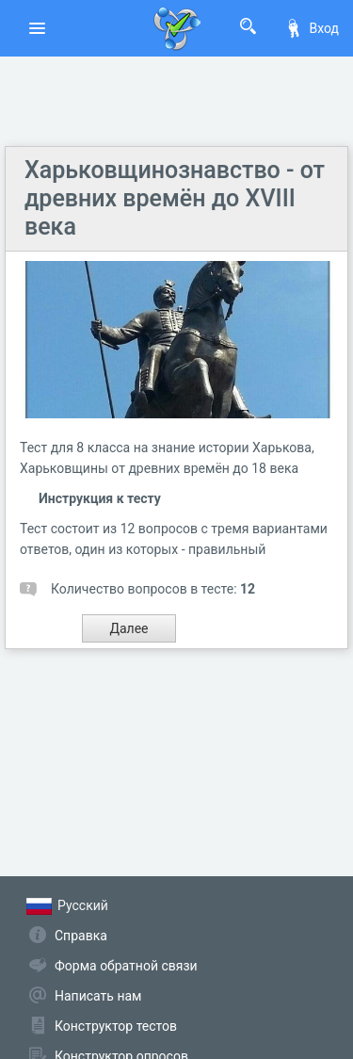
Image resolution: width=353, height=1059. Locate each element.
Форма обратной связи (126, 965)
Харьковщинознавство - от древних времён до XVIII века (174, 198)
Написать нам (98, 995)
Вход (311, 28)
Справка (81, 935)
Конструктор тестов (116, 1026)
